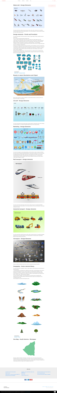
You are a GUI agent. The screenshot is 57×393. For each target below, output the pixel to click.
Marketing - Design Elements (22, 126)
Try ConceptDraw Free (52, 5)
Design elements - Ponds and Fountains (25, 34)
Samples (27, 0)
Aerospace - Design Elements (22, 238)
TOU (52, 386)
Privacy (51, 386)
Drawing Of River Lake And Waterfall (10, 375)
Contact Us (43, 386)
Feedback (46, 386)
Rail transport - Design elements (23, 159)
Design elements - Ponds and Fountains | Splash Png (12, 374)
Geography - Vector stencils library (23, 266)
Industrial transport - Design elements (24, 209)
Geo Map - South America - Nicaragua (24, 339)
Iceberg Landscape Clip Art (25, 375)
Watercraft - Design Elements (22, 5)
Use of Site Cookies (27, 391)
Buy (30, 0)
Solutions (23, 0)
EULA (48, 386)
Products (19, 0)
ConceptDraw (4, 0)
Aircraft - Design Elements (21, 100)
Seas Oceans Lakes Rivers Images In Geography (43, 374)
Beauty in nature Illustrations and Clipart (25, 75)
